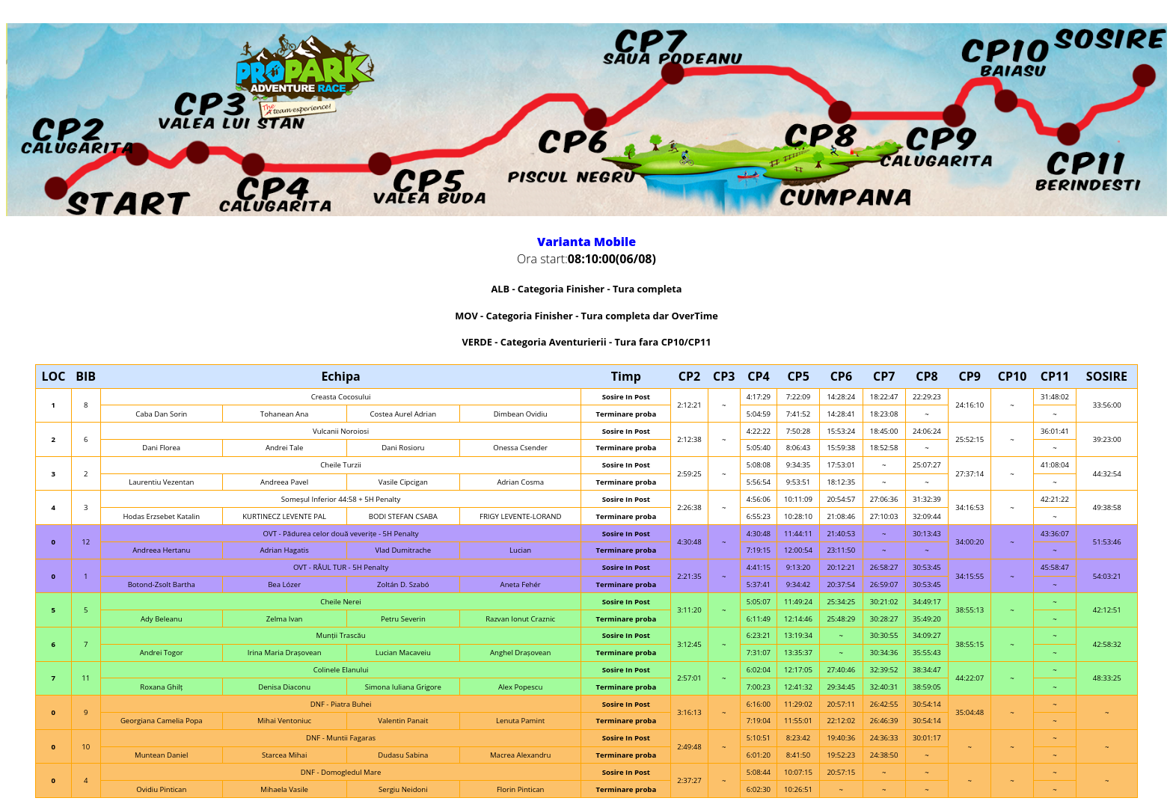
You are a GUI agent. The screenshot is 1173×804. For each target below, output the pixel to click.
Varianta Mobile (586, 241)
